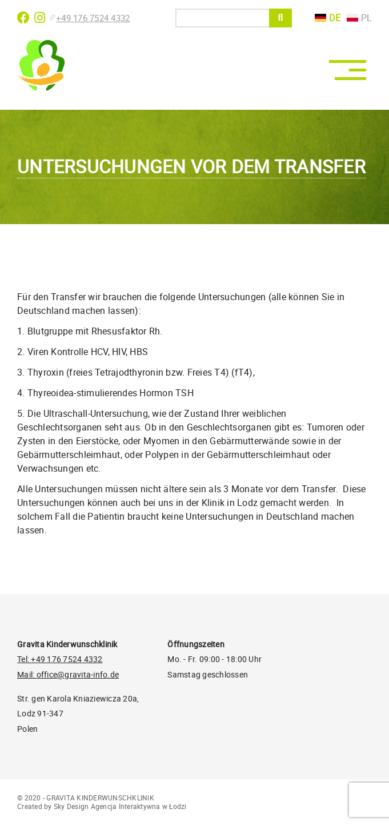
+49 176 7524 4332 (90, 17)
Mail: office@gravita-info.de (68, 674)
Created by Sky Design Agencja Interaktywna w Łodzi (102, 806)
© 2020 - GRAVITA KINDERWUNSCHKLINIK (85, 797)
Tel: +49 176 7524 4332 (60, 658)
